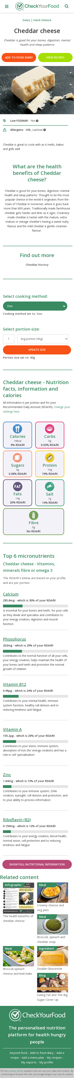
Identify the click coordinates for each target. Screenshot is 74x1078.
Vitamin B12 (14, 684)
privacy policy (16, 1070)
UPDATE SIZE (37, 349)
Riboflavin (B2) (17, 819)
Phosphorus (14, 639)
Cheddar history (37, 265)
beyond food (18, 1053)
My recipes (54, 1057)
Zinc (7, 774)
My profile (46, 1062)
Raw (10, 306)
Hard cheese (42, 20)
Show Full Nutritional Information (37, 864)
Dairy (26, 20)
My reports (29, 1062)
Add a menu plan (33, 1057)
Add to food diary (19, 57)
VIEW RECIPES (55, 57)
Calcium (11, 594)
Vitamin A (12, 729)
